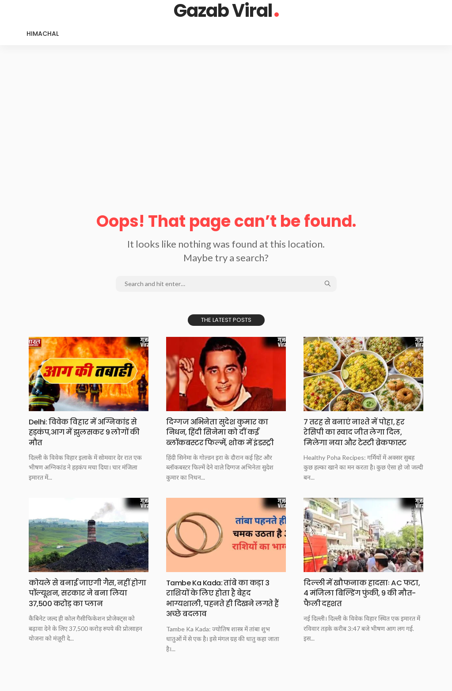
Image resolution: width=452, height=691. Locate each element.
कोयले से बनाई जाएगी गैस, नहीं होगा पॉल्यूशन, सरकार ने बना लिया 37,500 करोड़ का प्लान (84, 593)
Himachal (43, 33)
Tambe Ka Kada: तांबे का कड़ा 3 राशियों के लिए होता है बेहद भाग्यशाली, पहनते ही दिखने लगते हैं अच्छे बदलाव (223, 598)
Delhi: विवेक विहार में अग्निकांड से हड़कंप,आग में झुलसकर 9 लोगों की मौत (87, 432)
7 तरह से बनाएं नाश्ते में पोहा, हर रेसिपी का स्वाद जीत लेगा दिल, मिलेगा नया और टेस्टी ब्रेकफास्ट (359, 432)
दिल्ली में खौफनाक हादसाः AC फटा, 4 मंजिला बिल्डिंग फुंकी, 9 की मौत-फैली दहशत (358, 593)
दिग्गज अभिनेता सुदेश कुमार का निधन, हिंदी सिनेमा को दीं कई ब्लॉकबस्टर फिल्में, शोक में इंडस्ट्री (224, 432)
